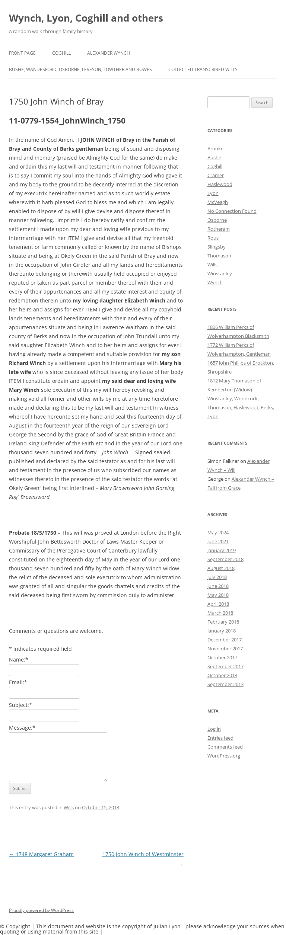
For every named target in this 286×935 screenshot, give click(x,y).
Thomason (219, 255)
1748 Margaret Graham (41, 854)
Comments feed (225, 746)
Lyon (213, 193)
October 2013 (222, 675)
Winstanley (219, 273)
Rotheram (218, 228)
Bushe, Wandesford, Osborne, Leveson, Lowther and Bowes (80, 69)
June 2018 (218, 586)
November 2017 (225, 648)
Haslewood (219, 184)
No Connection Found (232, 211)
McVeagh (217, 202)
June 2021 (218, 541)
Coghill (61, 53)
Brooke (215, 148)
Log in (214, 729)
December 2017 (224, 639)
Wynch (215, 282)
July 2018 (217, 577)
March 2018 (220, 612)
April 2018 (218, 604)
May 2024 (218, 532)
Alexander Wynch (108, 53)
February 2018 (223, 621)
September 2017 (225, 666)
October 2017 (222, 657)
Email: (18, 682)
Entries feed (220, 737)
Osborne (217, 220)
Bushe (214, 157)
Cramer (215, 175)
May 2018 (218, 595)
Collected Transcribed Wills (203, 69)
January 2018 (221, 630)
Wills (69, 807)
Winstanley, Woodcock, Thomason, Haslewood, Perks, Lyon (240, 407)
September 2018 (225, 559)
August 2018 (221, 568)
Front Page (22, 53)
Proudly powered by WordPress (41, 910)
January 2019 (221, 550)
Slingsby (216, 246)
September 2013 (225, 684)
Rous (213, 237)
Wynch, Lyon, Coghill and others (86, 18)
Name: (18, 659)
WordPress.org (223, 755)
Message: (22, 727)
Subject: (20, 704)
